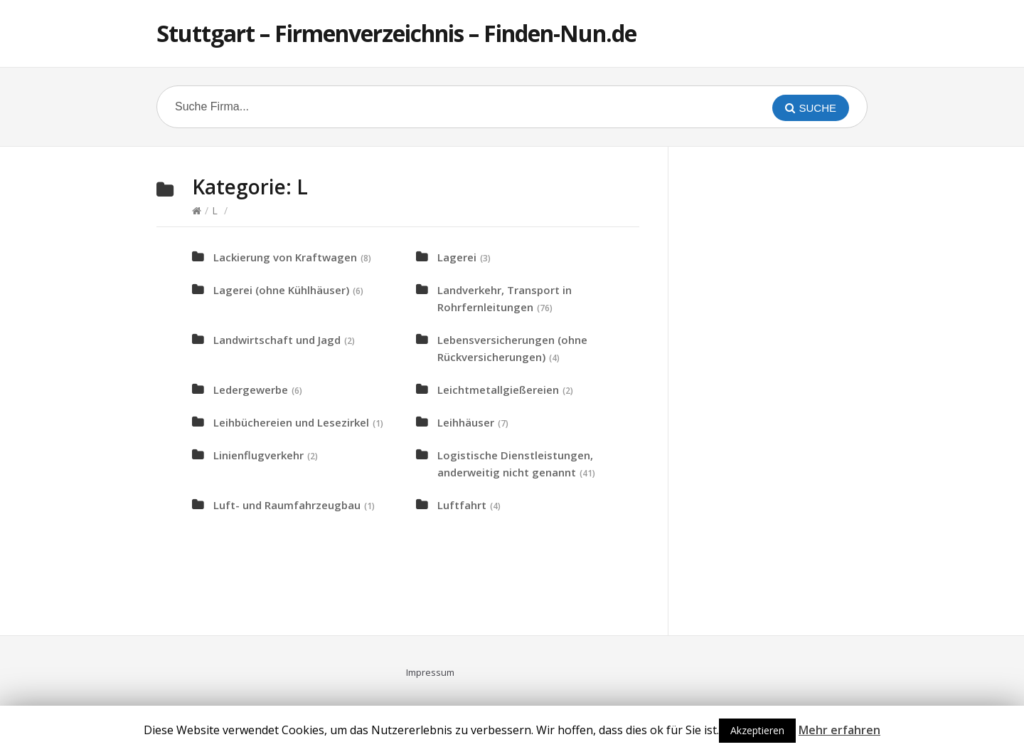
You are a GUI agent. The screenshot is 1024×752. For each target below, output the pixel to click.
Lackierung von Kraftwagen (285, 257)
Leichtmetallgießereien (498, 389)
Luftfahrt (461, 505)
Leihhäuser (465, 422)
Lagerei (456, 257)
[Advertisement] (796, 388)
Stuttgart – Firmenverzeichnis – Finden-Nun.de (396, 33)
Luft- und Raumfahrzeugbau (287, 505)
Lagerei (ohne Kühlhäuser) (281, 290)
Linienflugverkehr (258, 455)
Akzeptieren (757, 730)
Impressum (430, 672)
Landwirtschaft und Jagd (277, 340)
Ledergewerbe (250, 389)
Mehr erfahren (839, 730)
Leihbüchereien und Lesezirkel (291, 422)
